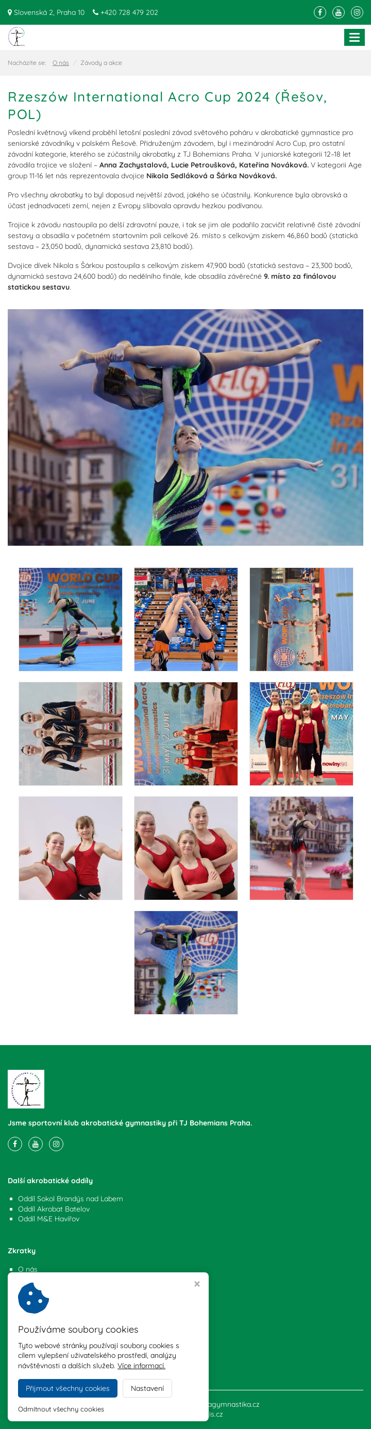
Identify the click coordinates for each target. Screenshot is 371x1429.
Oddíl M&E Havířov (48, 1218)
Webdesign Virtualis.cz (185, 1414)
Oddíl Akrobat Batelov (54, 1209)
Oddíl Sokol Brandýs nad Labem (70, 1198)
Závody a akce (42, 1279)
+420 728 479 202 (129, 12)
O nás (61, 62)
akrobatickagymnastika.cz (217, 1404)
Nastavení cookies (48, 1289)
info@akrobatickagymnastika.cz (68, 1359)
